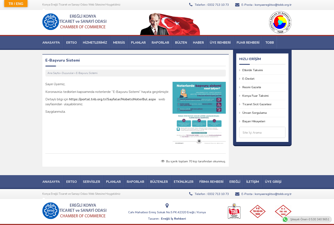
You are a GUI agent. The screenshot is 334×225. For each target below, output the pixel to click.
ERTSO (71, 42)
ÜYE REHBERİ (220, 42)
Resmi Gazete (251, 87)
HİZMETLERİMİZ (95, 42)
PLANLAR (138, 42)
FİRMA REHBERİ (211, 182)
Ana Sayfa (54, 73)
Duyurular (68, 73)
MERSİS (119, 42)
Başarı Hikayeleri (253, 121)
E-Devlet (248, 79)
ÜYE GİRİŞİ (273, 182)
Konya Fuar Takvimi (255, 96)
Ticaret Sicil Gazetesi (256, 104)
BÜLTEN (181, 42)
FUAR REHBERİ (248, 42)
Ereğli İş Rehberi (173, 219)
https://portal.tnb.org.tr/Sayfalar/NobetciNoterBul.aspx (112, 99)
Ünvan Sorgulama (254, 113)
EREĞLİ (234, 182)
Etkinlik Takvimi (252, 70)
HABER (198, 42)
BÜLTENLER (159, 182)
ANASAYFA (51, 42)
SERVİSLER (91, 182)
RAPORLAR (160, 42)
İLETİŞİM (252, 182)
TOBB (269, 42)
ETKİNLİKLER (183, 182)
